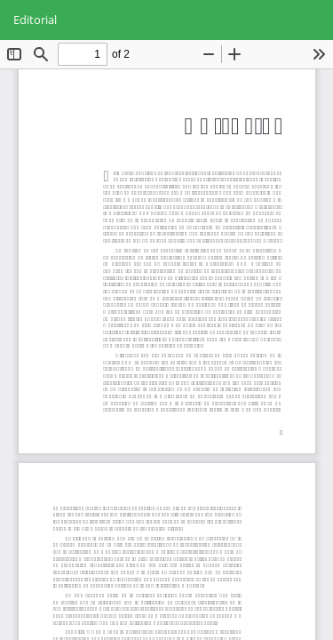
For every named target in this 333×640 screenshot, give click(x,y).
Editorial (35, 20)
